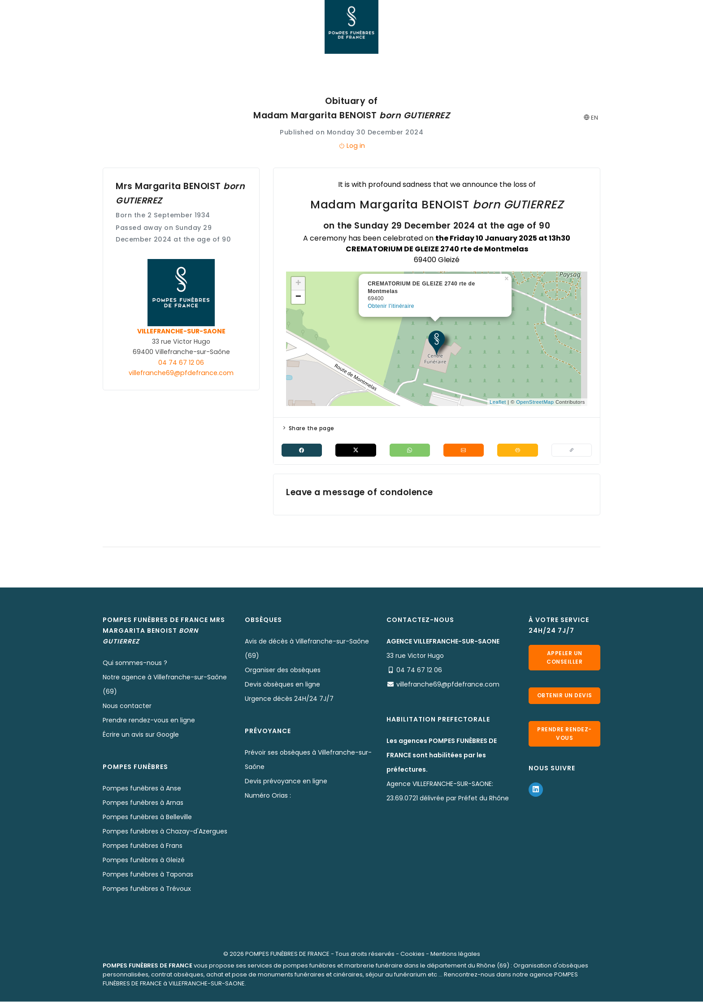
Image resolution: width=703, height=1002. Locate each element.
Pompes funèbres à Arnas (143, 803)
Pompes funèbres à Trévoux (147, 889)
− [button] (298, 297)
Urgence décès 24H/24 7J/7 (289, 699)
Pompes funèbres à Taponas (148, 874)
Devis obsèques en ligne (282, 684)
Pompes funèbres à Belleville (147, 817)
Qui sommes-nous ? (135, 663)
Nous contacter (127, 706)
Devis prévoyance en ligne (286, 781)
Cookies (412, 954)
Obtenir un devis (564, 698)
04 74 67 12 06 (181, 362)
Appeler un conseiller (564, 657)
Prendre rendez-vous (564, 740)
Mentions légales (455, 954)
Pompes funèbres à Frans (142, 846)
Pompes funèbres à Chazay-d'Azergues (165, 831)
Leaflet (498, 402)
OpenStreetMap (535, 402)
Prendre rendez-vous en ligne (149, 720)
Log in (351, 145)
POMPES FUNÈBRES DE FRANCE (287, 954)
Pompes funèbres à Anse (142, 788)
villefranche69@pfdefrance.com (181, 372)
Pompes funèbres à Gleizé (144, 860)
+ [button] (298, 283)
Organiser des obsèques (283, 670)
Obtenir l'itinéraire (391, 306)
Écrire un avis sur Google (141, 734)
